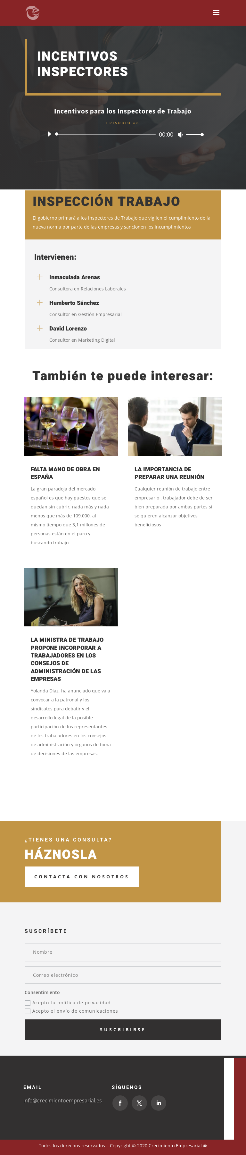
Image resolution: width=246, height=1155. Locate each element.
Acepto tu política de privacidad (68, 1003)
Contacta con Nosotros (81, 877)
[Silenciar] (180, 135)
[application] (123, 134)
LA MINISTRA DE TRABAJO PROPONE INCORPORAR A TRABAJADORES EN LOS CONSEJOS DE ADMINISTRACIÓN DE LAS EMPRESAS (67, 659)
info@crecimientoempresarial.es (62, 1100)
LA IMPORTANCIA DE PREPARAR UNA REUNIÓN (169, 473)
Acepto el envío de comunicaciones (71, 1011)
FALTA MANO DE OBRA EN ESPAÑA (65, 473)
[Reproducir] (49, 134)
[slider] (106, 134)
